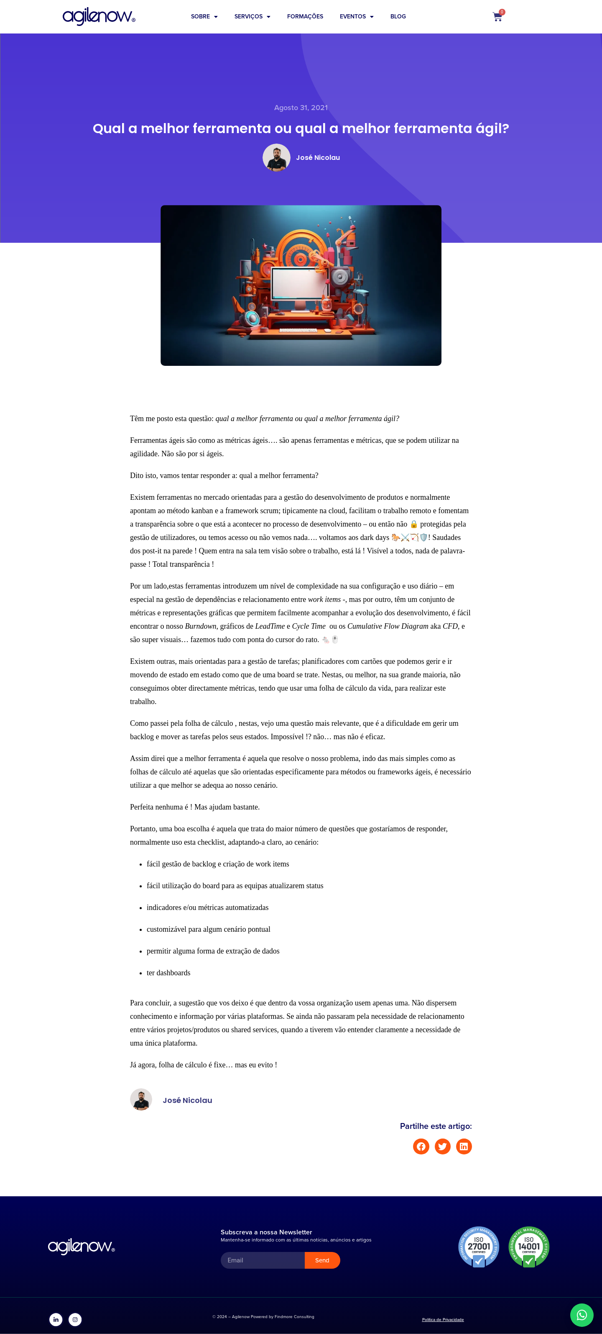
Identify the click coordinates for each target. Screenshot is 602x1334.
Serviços (252, 17)
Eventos (357, 17)
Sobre (204, 17)
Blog (398, 16)
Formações (305, 16)
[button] (421, 1146)
